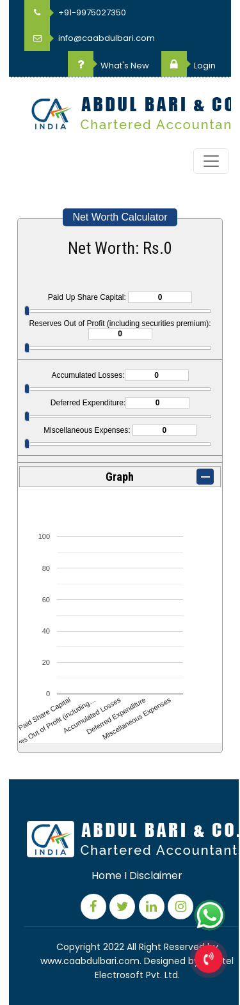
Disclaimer (155, 875)
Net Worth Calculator (119, 217)
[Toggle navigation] (211, 161)
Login (188, 65)
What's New (108, 65)
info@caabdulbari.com (89, 38)
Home (107, 875)
